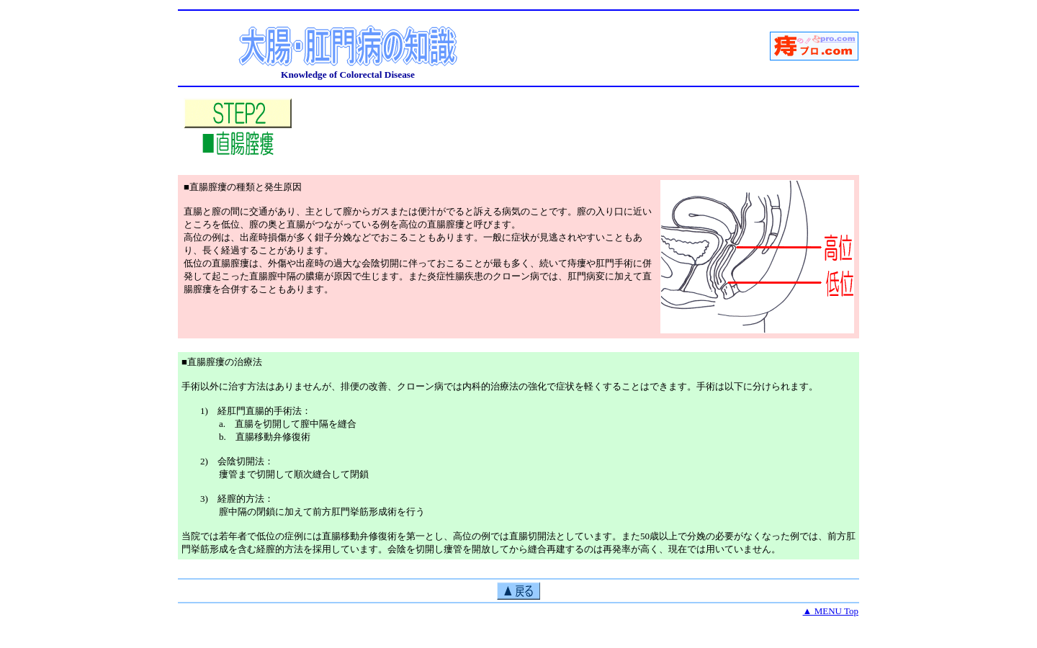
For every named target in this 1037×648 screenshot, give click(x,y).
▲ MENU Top (830, 611)
